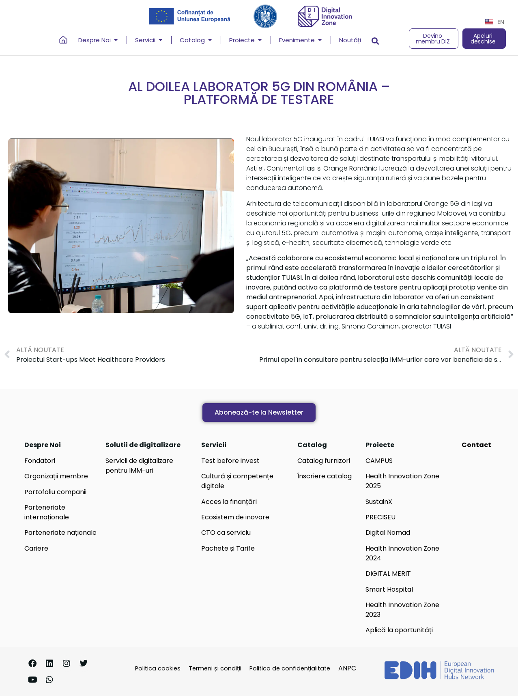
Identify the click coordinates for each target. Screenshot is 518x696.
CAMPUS (379, 460)
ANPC (347, 668)
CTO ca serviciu (226, 532)
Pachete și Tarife (228, 548)
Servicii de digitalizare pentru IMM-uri (139, 465)
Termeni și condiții (215, 668)
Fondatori (39, 460)
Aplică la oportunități (399, 630)
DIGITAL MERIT (388, 573)
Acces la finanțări (229, 501)
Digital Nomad (387, 532)
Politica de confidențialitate (289, 668)
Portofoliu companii (55, 492)
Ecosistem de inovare (235, 517)
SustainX (378, 501)
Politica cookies (158, 668)
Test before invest (230, 460)
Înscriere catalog (324, 476)
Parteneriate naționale (60, 532)
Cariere (36, 548)
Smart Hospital (389, 589)
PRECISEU (380, 517)
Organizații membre (56, 476)
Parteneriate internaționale (46, 512)
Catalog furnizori (323, 460)
